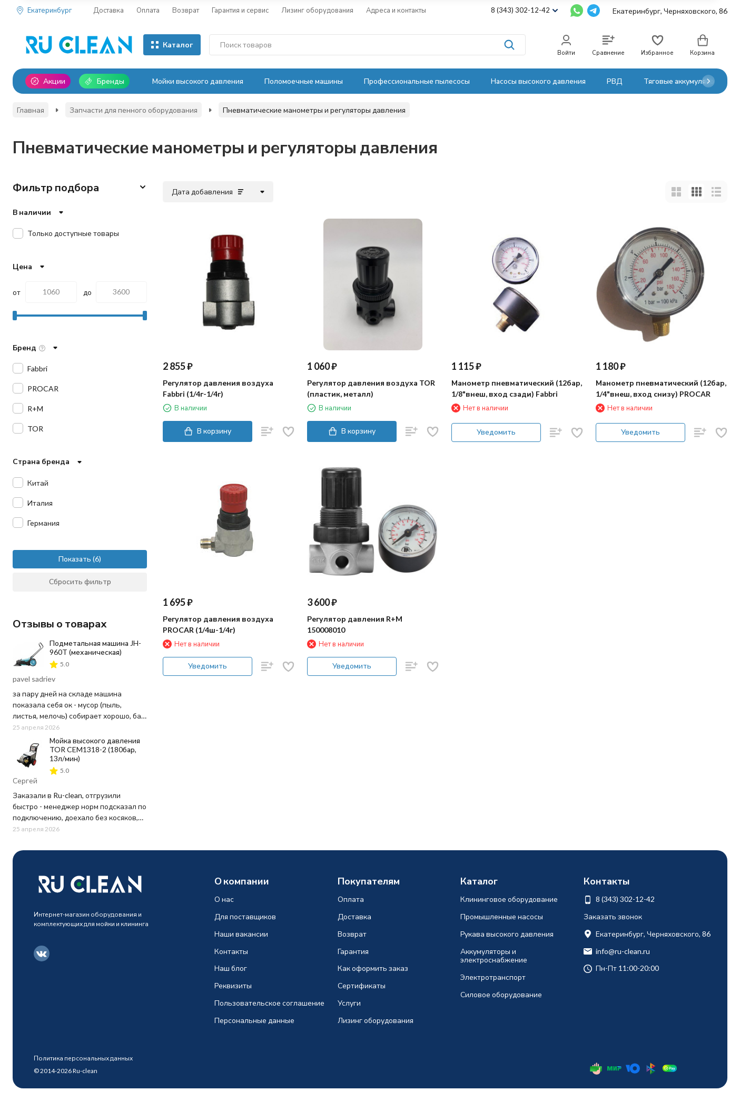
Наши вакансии (241, 933)
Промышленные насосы (501, 916)
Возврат (185, 10)
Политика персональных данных (83, 1058)
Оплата (148, 10)
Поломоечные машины (303, 80)
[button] (708, 81)
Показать (74, 558)
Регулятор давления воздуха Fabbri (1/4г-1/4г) (218, 388)
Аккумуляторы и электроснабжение (493, 956)
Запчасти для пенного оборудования (134, 109)
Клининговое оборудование (509, 898)
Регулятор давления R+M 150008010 (354, 624)
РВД (615, 80)
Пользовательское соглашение (269, 1002)
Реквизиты (233, 985)
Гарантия (353, 951)
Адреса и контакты (396, 10)
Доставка (108, 10)
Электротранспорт (493, 976)
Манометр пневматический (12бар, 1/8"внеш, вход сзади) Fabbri (516, 388)
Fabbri (37, 368)
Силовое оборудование (501, 994)
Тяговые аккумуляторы (684, 80)
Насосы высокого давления (538, 80)
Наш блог (230, 968)
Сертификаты (362, 985)
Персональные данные (254, 1020)
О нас (224, 898)
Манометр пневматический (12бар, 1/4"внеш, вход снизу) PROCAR (661, 388)
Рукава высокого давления (507, 933)
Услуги (349, 1002)
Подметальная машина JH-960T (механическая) (95, 647)
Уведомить (496, 431)
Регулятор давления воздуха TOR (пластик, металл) (371, 388)
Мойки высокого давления (197, 80)
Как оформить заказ (373, 968)
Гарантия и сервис (240, 10)
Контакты (231, 951)
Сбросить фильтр (80, 581)
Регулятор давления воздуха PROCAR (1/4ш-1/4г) (218, 624)
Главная (30, 109)
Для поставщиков (245, 916)
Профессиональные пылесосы (417, 80)
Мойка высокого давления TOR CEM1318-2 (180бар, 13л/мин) (95, 749)
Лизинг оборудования (317, 10)
